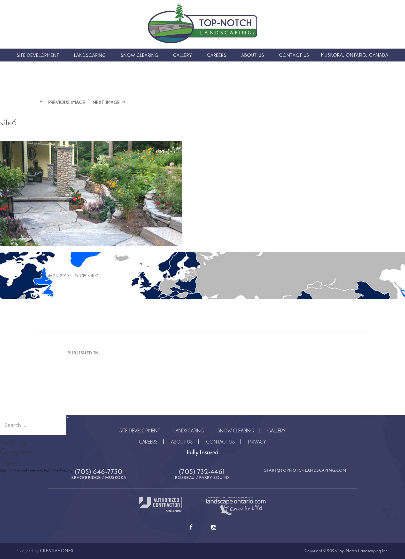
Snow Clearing (139, 55)
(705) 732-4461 (202, 472)
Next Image (106, 102)
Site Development (38, 55)
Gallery (182, 55)
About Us (252, 55)
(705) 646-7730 (99, 472)
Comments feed (39, 470)
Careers (217, 55)
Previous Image (66, 102)
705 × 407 (88, 275)
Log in (4, 470)
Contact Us (294, 55)
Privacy (257, 441)
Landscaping (90, 55)
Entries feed (18, 470)
